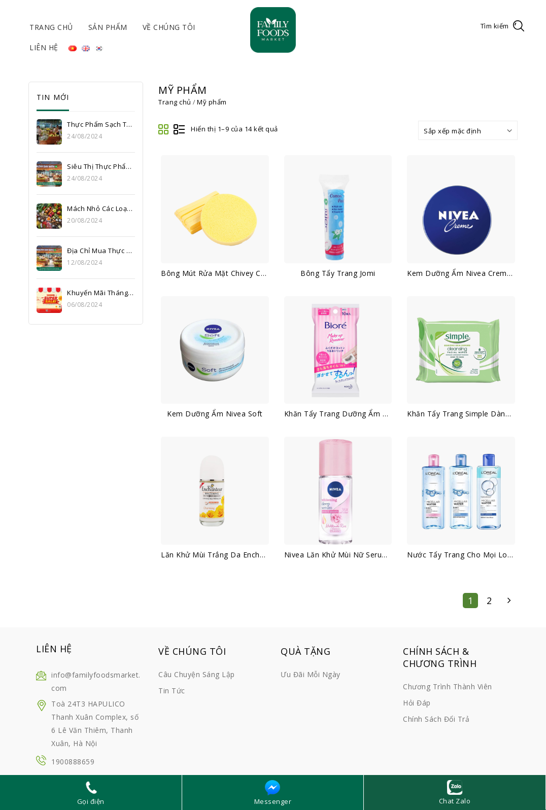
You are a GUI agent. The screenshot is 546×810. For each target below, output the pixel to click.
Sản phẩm (107, 27)
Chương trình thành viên (447, 686)
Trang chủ (51, 27)
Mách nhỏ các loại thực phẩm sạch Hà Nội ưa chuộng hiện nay (100, 208)
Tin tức (171, 690)
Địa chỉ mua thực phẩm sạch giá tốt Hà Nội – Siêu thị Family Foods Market (100, 250)
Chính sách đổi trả (436, 719)
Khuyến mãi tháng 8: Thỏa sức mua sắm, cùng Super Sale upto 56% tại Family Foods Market (100, 292)
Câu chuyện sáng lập (196, 674)
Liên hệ (43, 47)
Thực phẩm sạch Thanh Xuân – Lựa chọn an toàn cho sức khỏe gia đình (100, 124)
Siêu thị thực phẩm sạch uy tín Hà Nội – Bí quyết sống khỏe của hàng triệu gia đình (100, 166)
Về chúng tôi (169, 27)
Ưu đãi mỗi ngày (310, 674)
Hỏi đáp (417, 703)
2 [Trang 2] (489, 600)
